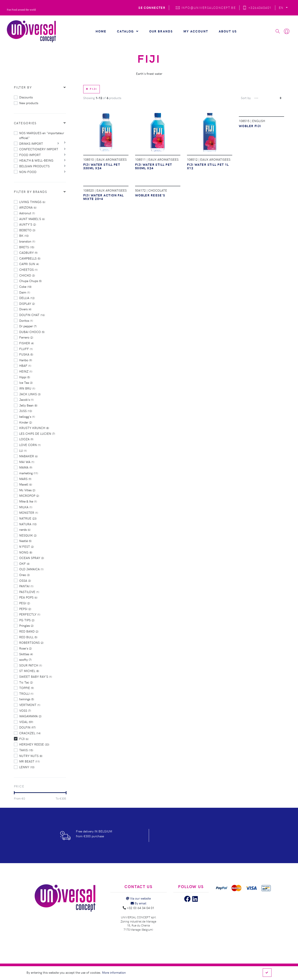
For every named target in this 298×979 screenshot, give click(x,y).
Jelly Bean (28, 405)
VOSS (25, 710)
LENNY (26, 767)
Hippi (24, 377)
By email (138, 903)
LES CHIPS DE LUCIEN (37, 433)
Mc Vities (27, 490)
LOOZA (26, 439)
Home (101, 31)
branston (27, 241)
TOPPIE (26, 687)
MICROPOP (29, 495)
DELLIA (27, 298)
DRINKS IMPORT (31, 143)
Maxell (25, 484)
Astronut (27, 213)
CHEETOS (28, 269)
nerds (24, 529)
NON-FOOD (27, 171)
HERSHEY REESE (34, 744)
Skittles (26, 654)
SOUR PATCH (30, 665)
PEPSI (25, 608)
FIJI (23, 738)
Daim (24, 292)
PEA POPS (28, 597)
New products (28, 103)
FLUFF (26, 348)
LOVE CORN (30, 444)
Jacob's (26, 399)
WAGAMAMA (30, 716)
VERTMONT (29, 704)
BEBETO (27, 230)
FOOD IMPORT (30, 154)
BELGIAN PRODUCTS (34, 166)
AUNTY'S (27, 224)
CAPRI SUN (29, 264)
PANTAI (26, 586)
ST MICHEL (29, 670)
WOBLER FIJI (250, 126)
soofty (25, 659)
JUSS (25, 411)
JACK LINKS (30, 394)
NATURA (28, 524)
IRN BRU (27, 388)
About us (228, 31)
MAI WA (26, 461)
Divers (25, 309)
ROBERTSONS (31, 642)
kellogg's (27, 416)
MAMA (25, 467)
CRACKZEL (30, 733)
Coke (25, 286)
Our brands (161, 31)
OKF (24, 563)
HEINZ (25, 371)
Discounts (26, 97)
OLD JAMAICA (31, 569)
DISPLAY (27, 303)
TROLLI (26, 693)
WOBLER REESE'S (150, 195)
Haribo (25, 360)
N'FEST (26, 546)
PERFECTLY (29, 614)
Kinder (25, 422)
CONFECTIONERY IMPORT (38, 149)
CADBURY (28, 252)
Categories (25, 123)
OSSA (25, 580)
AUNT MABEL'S (32, 219)
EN (282, 7)
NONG (25, 552)
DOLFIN (27, 727)
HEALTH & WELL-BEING (36, 160)
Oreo (24, 574)
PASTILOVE (29, 591)
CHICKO (27, 275)
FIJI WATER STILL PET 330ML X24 (101, 166)
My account (195, 31)
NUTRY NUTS (30, 755)
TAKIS (26, 750)
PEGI (24, 603)
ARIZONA (27, 207)
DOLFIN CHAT (32, 315)
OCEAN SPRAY (31, 557)
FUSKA (26, 354)
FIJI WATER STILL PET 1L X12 (208, 166)
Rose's (25, 648)
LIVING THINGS (32, 202)
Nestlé (25, 540)
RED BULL (28, 637)
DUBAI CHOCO (32, 331)
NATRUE (28, 518)
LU (23, 450)
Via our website (138, 898)
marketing (28, 473)
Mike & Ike (28, 501)
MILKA (25, 507)
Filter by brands (30, 191)
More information (114, 972)
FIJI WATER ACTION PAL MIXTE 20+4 (103, 197)
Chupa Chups (30, 281)
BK (24, 235)
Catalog (127, 31)
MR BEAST (29, 761)
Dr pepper (28, 326)
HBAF (25, 365)
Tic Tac (26, 682)
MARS (25, 478)
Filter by (23, 87)
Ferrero (26, 337)
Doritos (26, 320)
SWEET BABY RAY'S (35, 676)
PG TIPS (26, 620)
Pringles (26, 625)
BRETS (26, 247)
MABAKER (28, 456)
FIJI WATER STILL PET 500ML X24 (153, 166)
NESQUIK (28, 535)
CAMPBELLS (29, 258)
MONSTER (28, 512)
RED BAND (28, 631)
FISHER (26, 343)
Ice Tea (26, 382)
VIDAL (26, 721)
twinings (26, 699)
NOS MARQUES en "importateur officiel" (41, 135)
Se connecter (151, 7)
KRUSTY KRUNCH (34, 427)
